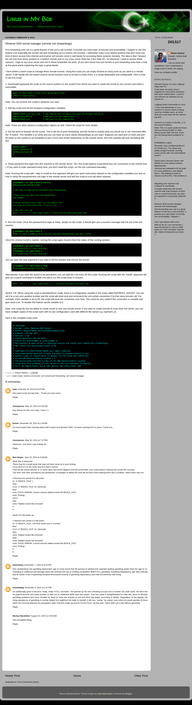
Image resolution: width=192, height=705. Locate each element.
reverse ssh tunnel (31, 376)
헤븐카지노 (95, 572)
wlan (15, 389)
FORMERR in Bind (162, 143)
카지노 (57, 591)
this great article (16, 65)
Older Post (141, 675)
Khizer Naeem (177, 53)
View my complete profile (165, 72)
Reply (15, 397)
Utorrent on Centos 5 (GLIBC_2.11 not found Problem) (170, 123)
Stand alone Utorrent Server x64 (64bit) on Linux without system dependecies (169, 163)
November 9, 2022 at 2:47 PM (38, 587)
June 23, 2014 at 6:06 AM (35, 457)
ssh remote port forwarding (53, 376)
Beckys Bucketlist (21, 616)
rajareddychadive (105, 694)
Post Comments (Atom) (28, 682)
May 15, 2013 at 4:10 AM (36, 406)
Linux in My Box (29, 19)
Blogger (128, 694)
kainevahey (18, 565)
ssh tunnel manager (75, 376)
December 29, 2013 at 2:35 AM (33, 423)
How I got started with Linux (166, 222)
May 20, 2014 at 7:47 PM (36, 440)
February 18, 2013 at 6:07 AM (31, 389)
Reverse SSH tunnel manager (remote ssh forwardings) (167, 205)
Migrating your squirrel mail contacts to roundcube (166, 184)
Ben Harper (18, 457)
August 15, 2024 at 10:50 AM (44, 616)
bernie (16, 423)
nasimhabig (18, 587)
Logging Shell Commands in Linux (169, 104)
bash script (17, 376)
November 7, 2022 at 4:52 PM (37, 565)
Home (77, 675)
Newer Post (12, 675)
